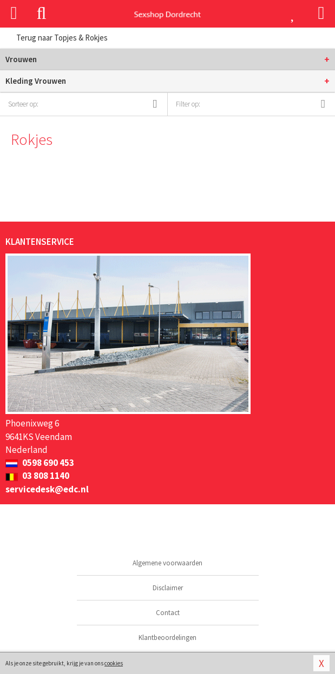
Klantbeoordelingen (167, 637)
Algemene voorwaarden (167, 563)
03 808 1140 (37, 476)
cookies (113, 663)
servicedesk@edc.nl (47, 489)
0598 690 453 (39, 463)
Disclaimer (168, 587)
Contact (168, 612)
